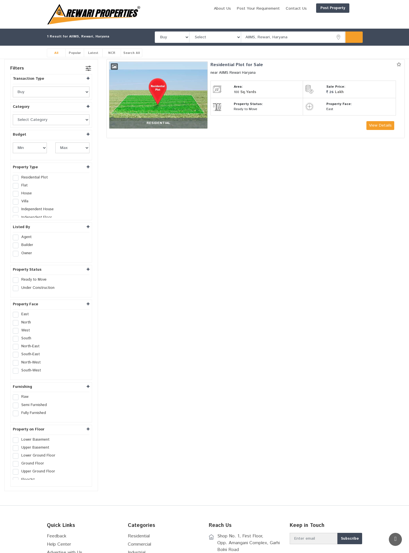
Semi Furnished (32, 405)
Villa (22, 201)
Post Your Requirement (231, 8)
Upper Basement (33, 448)
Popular (75, 53)
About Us (195, 8)
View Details (380, 126)
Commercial (139, 544)
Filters (17, 68)
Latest (93, 53)
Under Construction (35, 288)
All (56, 53)
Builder (25, 245)
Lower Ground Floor (36, 456)
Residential (139, 536)
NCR (112, 53)
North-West (28, 362)
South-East (28, 354)
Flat (22, 185)
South (24, 338)
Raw (22, 397)
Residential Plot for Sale (237, 65)
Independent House (35, 209)
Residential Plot (32, 177)
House (24, 193)
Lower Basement (33, 439)
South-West (29, 370)
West (23, 330)
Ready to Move (31, 280)
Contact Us (268, 8)
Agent (24, 237)
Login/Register (344, 8)
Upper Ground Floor (36, 471)
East (22, 314)
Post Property (305, 8)
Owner (24, 253)
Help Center (59, 544)
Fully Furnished (31, 413)
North (24, 322)
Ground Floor (30, 463)
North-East (28, 346)
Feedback (56, 536)
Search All (132, 53)
